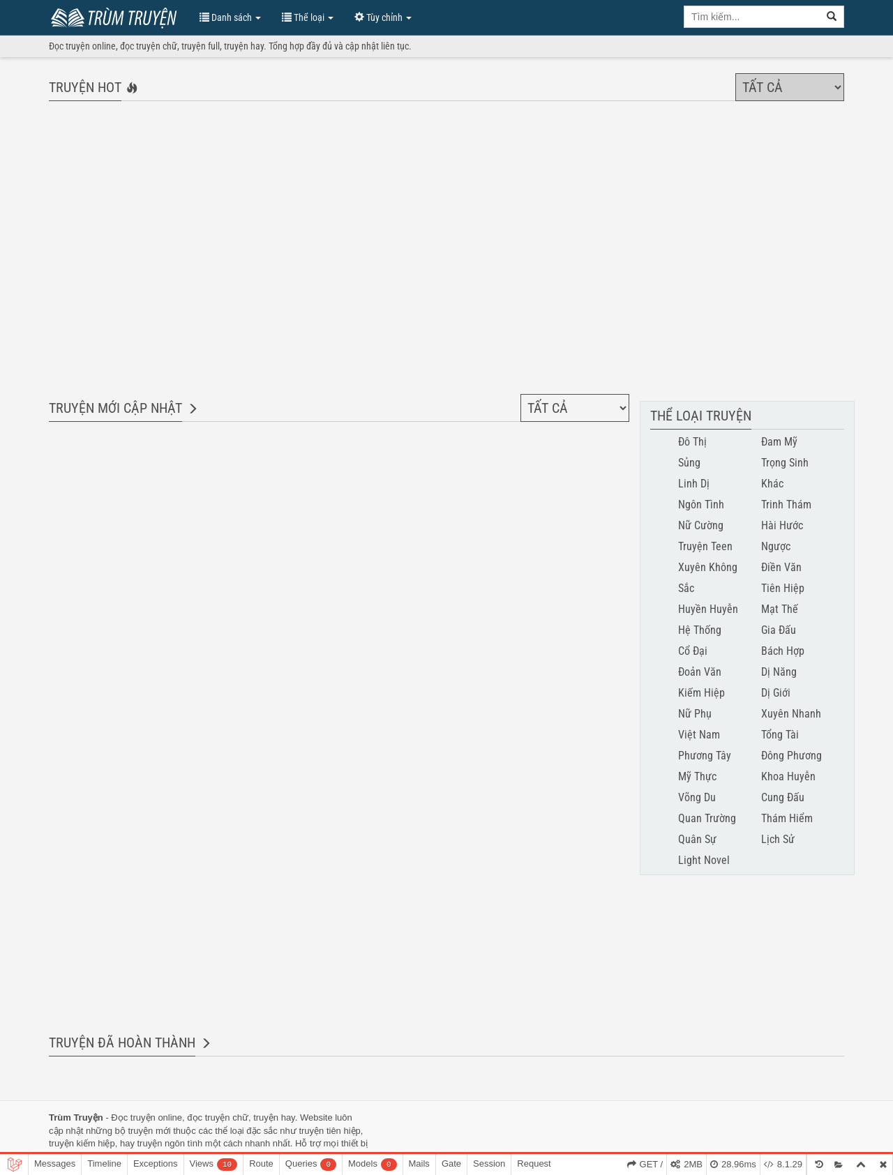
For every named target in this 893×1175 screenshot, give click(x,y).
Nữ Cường (700, 525)
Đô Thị (692, 441)
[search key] (752, 17)
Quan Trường (707, 818)
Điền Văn (781, 567)
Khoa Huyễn (788, 776)
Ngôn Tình (701, 504)
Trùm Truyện (117, 16)
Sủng (689, 462)
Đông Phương (791, 755)
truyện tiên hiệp (329, 1130)
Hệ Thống (699, 630)
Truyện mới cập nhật (115, 408)
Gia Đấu (778, 630)
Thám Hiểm (787, 818)
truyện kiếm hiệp (82, 1143)
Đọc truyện (133, 1117)
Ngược (775, 546)
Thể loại (307, 17)
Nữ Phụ (695, 713)
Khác (772, 483)
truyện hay (274, 1117)
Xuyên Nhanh (791, 713)
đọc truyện (208, 1117)
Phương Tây (704, 755)
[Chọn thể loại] (789, 87)
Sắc (686, 588)
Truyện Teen (705, 546)
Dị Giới (775, 692)
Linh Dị (694, 483)
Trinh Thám (786, 504)
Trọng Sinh (785, 462)
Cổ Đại (692, 651)
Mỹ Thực (697, 776)
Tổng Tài (780, 734)
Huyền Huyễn (708, 609)
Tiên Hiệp (782, 588)
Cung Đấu (782, 797)
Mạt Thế (779, 609)
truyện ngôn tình (170, 1143)
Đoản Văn (699, 672)
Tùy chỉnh (383, 17)
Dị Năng (779, 672)
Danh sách (230, 17)
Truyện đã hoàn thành (122, 1042)
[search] (832, 17)
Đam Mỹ (779, 441)
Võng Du (697, 797)
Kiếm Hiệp (701, 692)
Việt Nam (699, 734)
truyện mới (149, 1130)
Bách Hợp (782, 651)
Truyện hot (85, 87)
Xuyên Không (707, 567)
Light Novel (704, 860)
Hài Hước (782, 525)
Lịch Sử (778, 839)
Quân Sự (697, 839)
